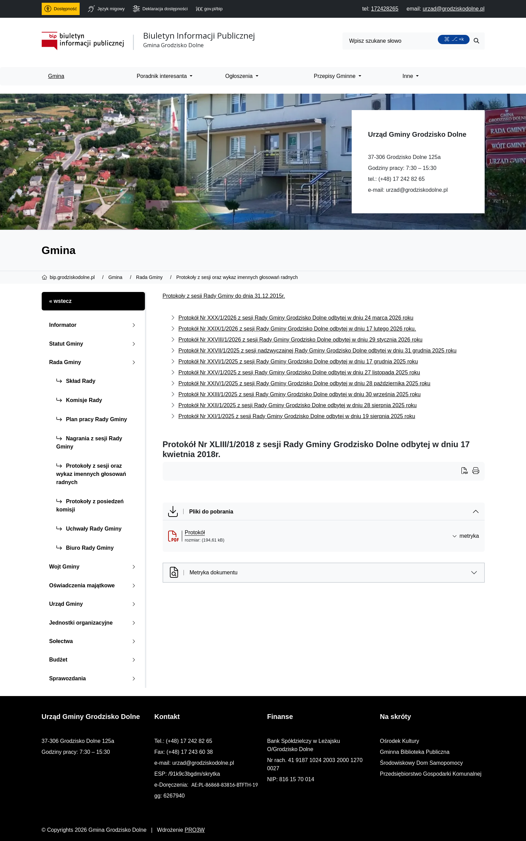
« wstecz (60, 301)
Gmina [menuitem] (56, 76)
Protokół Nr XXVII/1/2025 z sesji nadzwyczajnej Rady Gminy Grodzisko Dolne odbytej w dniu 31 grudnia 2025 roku (317, 350)
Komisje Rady (79, 400)
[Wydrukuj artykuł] (466, 471)
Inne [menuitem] (409, 76)
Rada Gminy (93, 362)
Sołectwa (93, 641)
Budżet (93, 660)
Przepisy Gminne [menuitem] (335, 76)
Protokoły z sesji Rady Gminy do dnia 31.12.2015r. (224, 296)
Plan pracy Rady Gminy (91, 419)
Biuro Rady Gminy (85, 548)
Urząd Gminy (93, 604)
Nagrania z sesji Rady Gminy (89, 443)
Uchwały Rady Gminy (89, 529)
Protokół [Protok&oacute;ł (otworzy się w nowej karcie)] (195, 532)
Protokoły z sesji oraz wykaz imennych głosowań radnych (91, 474)
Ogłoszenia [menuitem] (239, 76)
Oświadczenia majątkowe (93, 585)
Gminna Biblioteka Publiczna (415, 752)
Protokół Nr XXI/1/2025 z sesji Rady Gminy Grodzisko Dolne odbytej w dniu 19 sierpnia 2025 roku (296, 416)
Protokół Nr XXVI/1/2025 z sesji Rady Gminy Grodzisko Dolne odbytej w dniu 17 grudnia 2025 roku (298, 361)
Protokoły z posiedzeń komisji (90, 505)
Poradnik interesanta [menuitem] (162, 76)
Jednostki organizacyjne (93, 623)
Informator (93, 325)
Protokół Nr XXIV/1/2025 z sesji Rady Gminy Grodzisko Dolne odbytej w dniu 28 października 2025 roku (304, 383)
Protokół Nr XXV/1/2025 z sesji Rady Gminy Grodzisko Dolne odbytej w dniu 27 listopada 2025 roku (299, 372)
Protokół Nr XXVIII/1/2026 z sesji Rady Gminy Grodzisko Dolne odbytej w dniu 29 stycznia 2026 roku (300, 340)
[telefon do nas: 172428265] (384, 8)
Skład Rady (76, 381)
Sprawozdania (93, 678)
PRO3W (195, 830)
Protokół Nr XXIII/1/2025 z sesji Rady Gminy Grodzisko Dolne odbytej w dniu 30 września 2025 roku (299, 394)
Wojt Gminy (93, 567)
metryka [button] (465, 536)
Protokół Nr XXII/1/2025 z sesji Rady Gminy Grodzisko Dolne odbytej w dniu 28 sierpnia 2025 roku (297, 405)
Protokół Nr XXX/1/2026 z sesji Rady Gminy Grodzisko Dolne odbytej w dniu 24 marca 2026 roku (295, 318)
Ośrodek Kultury (399, 741)
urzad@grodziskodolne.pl (417, 190)
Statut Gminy (93, 344)
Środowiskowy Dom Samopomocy (421, 763)
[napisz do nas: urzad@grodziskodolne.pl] (454, 8)
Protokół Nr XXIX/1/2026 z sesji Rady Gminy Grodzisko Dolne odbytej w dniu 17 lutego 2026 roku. (297, 329)
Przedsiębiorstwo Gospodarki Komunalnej (431, 774)
